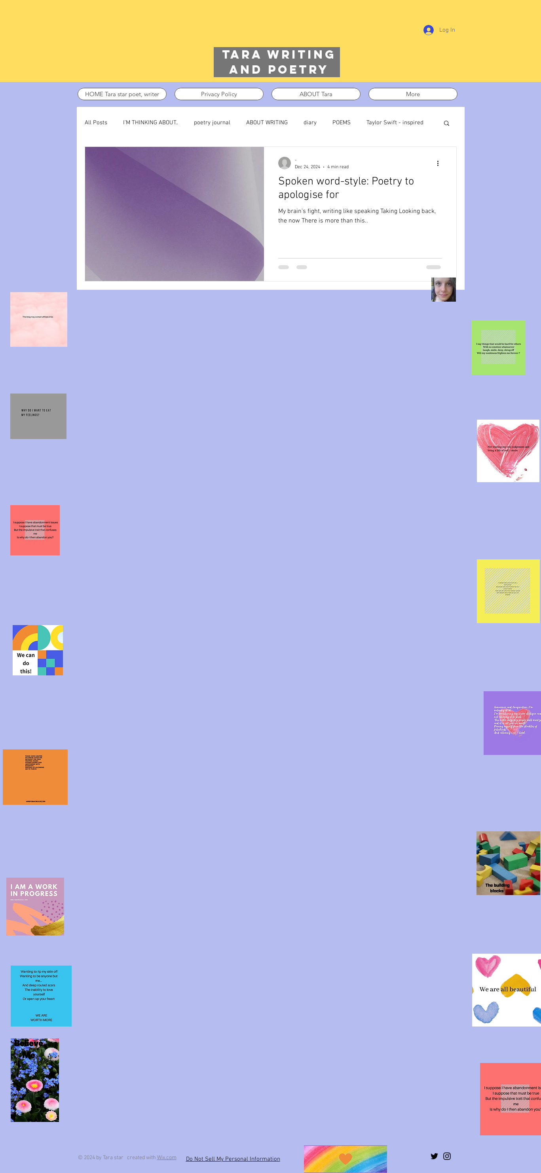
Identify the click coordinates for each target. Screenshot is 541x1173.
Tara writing (279, 54)
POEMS (341, 122)
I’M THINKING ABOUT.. (150, 122)
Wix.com (167, 1157)
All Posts (96, 122)
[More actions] (441, 163)
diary (310, 122)
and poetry (279, 69)
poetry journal (212, 122)
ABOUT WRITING (267, 122)
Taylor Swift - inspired (394, 122)
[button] (446, 124)
